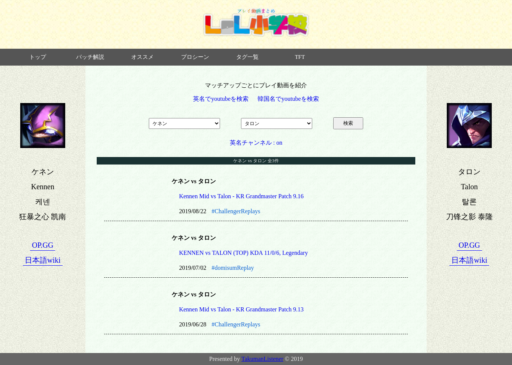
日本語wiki (43, 260)
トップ (37, 57)
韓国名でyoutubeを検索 (288, 99)
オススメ (142, 57)
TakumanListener (262, 359)
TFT (300, 57)
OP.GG (42, 245)
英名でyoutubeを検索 (221, 99)
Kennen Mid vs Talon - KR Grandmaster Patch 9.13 (241, 309)
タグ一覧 (247, 57)
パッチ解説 (90, 57)
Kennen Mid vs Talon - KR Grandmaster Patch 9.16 (241, 196)
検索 (348, 123)
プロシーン (195, 57)
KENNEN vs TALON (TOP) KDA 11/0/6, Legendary (243, 253)
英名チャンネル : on (256, 142)
